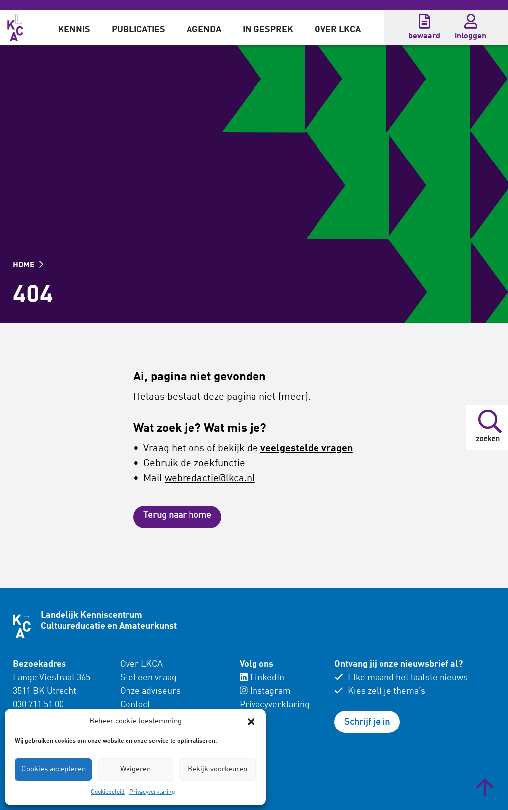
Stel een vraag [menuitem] (148, 677)
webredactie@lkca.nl (210, 479)
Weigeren (135, 769)
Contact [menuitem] (135, 704)
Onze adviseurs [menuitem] (150, 691)
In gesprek (268, 29)
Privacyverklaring (152, 792)
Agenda (204, 29)
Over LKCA (338, 29)
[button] (251, 722)
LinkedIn (262, 677)
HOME (28, 265)
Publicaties (138, 29)
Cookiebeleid (108, 792)
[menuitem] (74, 27)
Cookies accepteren (53, 769)
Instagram (265, 691)
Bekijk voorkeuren (217, 769)
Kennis (74, 29)
